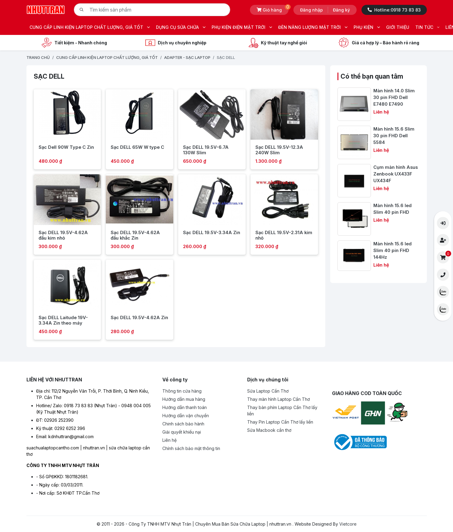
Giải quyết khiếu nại (181, 432)
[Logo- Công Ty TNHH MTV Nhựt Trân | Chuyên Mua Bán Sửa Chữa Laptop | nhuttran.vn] (45, 9)
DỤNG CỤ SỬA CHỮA (181, 27)
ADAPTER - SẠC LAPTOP (187, 57)
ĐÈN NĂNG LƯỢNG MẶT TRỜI (313, 27)
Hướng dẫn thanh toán (184, 407)
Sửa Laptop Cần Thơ (268, 391)
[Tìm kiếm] (81, 9)
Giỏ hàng (273, 8)
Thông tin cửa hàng (182, 391)
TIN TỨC (427, 27)
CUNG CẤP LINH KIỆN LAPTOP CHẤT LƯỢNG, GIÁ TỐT (89, 27)
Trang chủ (38, 57)
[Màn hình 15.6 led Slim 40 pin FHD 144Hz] (378, 255)
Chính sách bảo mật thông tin (191, 448)
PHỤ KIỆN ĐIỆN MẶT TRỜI (242, 27)
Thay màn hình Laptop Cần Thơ (278, 399)
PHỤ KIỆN (367, 27)
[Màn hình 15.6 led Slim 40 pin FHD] (378, 219)
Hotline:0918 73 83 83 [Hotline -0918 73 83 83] (394, 9)
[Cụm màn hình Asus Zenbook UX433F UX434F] (378, 180)
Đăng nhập (311, 9)
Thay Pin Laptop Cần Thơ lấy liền (280, 422)
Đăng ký (341, 9)
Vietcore (348, 524)
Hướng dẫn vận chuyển (185, 415)
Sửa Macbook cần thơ (269, 430)
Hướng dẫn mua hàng (183, 399)
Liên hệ (169, 440)
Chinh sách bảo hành (183, 423)
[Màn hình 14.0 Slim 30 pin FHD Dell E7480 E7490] (378, 104)
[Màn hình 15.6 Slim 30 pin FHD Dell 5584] (378, 142)
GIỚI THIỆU (397, 27)
